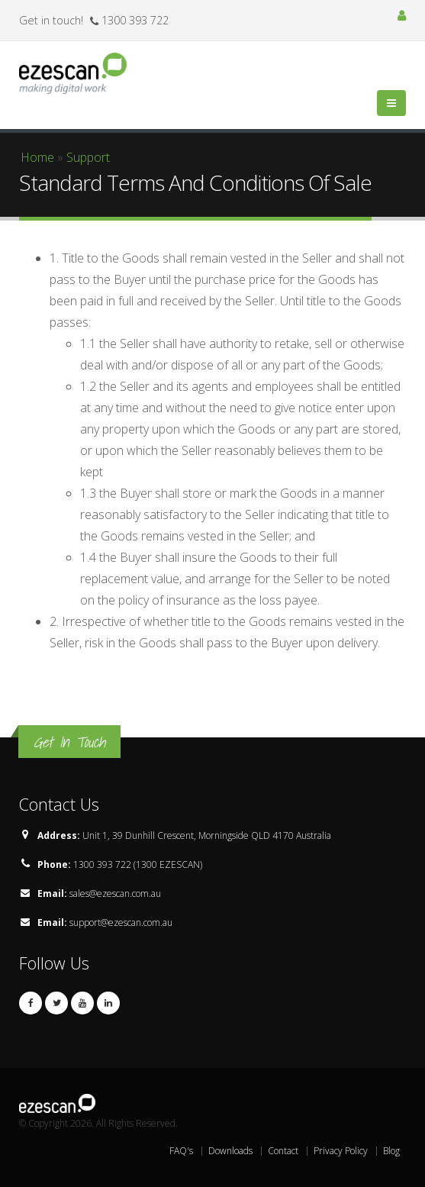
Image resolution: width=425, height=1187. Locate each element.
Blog (391, 1150)
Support (88, 157)
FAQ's (181, 1150)
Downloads (230, 1150)
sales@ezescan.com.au (115, 893)
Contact (283, 1150)
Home (37, 157)
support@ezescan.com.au (120, 922)
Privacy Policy (341, 1150)
